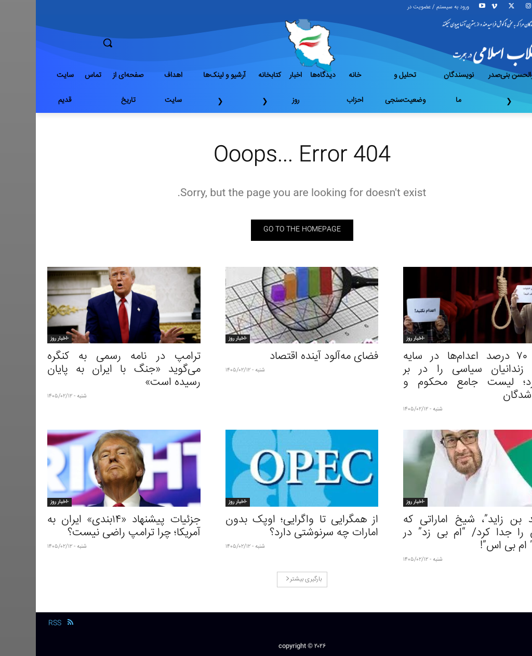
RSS (18, 623)
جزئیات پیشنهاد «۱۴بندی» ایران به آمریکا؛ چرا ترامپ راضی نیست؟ (88, 526)
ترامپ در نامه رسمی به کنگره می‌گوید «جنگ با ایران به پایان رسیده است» (88, 369)
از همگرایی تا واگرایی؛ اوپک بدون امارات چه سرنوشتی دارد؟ (266, 526)
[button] (144, 42)
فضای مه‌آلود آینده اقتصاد (288, 356)
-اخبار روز (379, 339)
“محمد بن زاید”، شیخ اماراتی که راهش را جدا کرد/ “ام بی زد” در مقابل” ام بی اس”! (444, 533)
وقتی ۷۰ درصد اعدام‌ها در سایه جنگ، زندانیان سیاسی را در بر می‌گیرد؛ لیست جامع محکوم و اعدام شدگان (444, 376)
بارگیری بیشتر (268, 579)
